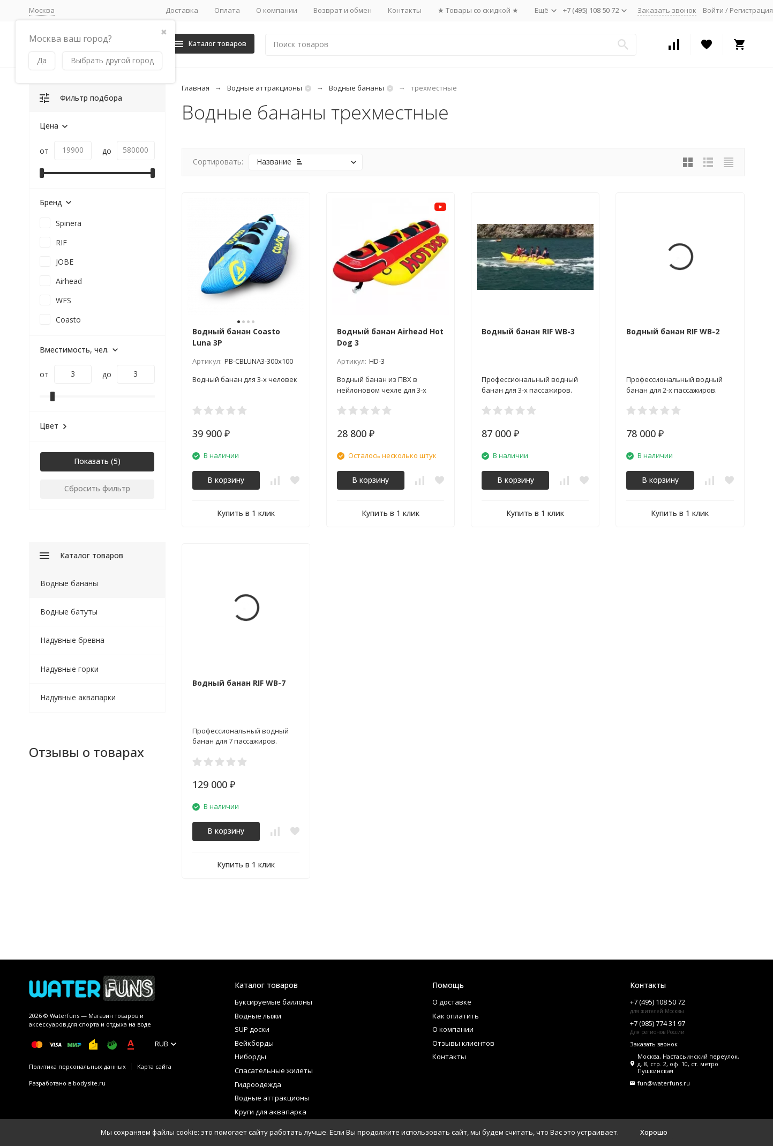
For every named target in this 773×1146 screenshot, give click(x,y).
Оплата (227, 10)
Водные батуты (68, 611)
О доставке (451, 1002)
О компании (276, 10)
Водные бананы (356, 88)
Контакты (405, 10)
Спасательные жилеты (274, 1070)
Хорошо (653, 1132)
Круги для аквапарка (270, 1112)
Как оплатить (455, 1016)
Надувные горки (69, 669)
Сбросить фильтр (97, 488)
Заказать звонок (666, 10)
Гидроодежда (258, 1084)
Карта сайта (154, 1066)
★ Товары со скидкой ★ (478, 10)
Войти (713, 10)
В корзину (225, 480)
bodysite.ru (89, 1083)
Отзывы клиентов (463, 1043)
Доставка (182, 10)
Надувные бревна (72, 640)
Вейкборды (254, 1043)
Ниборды (250, 1056)
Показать (91, 461)
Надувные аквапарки (78, 697)
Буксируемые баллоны (273, 1002)
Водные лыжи (258, 1016)
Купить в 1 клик (246, 513)
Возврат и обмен (342, 10)
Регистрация (751, 10)
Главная (195, 88)
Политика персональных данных (77, 1066)
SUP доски (252, 1029)
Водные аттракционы (264, 88)
